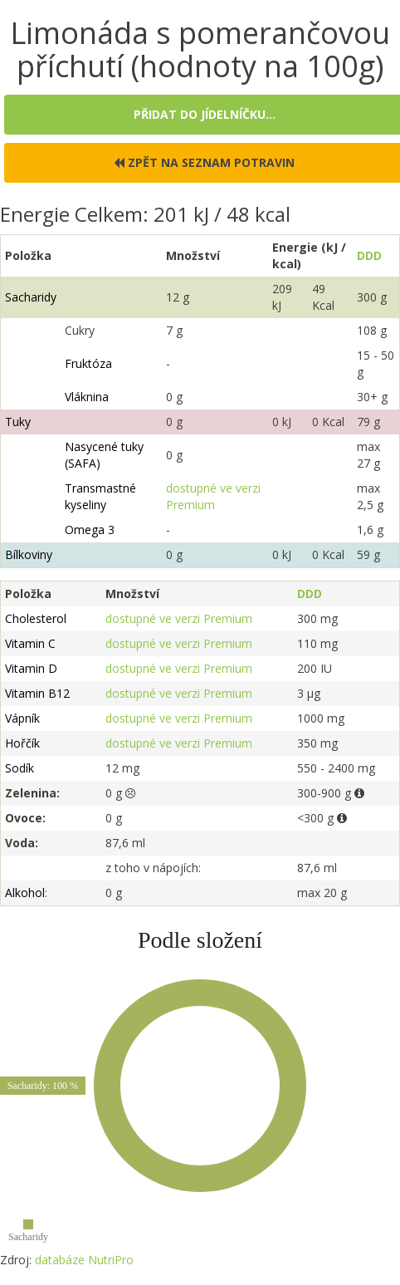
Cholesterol (35, 618)
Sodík (19, 768)
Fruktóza (88, 363)
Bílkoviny (28, 554)
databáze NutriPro (84, 1260)
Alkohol (25, 892)
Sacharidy (30, 297)
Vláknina (87, 397)
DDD (369, 255)
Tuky (18, 421)
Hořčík (22, 743)
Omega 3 (90, 529)
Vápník (22, 718)
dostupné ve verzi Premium (213, 496)
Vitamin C (30, 643)
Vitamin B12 (37, 693)
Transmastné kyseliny (100, 496)
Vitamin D (31, 668)
